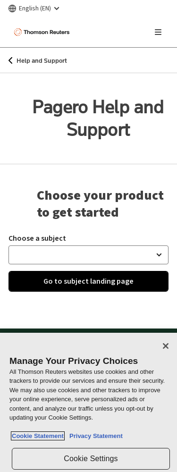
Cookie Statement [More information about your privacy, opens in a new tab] (38, 435)
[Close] (165, 346)
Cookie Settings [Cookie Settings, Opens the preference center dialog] (91, 459)
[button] (88, 254)
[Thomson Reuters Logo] (42, 32)
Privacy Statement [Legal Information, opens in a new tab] (94, 435)
